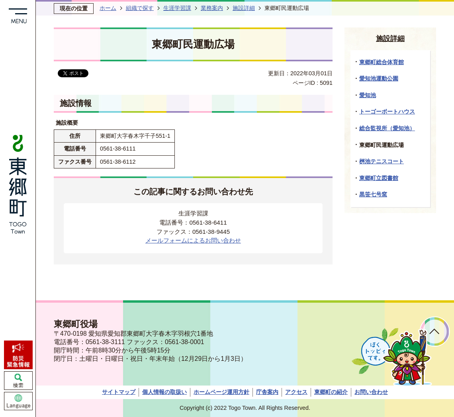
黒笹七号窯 (373, 194)
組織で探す (140, 8)
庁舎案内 (267, 392)
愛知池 (367, 95)
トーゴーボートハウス (387, 111)
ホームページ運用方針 (221, 392)
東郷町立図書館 (378, 178)
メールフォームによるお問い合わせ (193, 240)
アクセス (296, 392)
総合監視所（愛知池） (387, 128)
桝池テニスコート (381, 161)
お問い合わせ (371, 392)
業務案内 (212, 8)
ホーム (108, 8)
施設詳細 (244, 8)
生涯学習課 (177, 8)
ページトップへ (434, 331)
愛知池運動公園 (378, 78)
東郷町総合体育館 (381, 62)
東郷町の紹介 (331, 392)
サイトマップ (118, 392)
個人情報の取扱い (164, 392)
